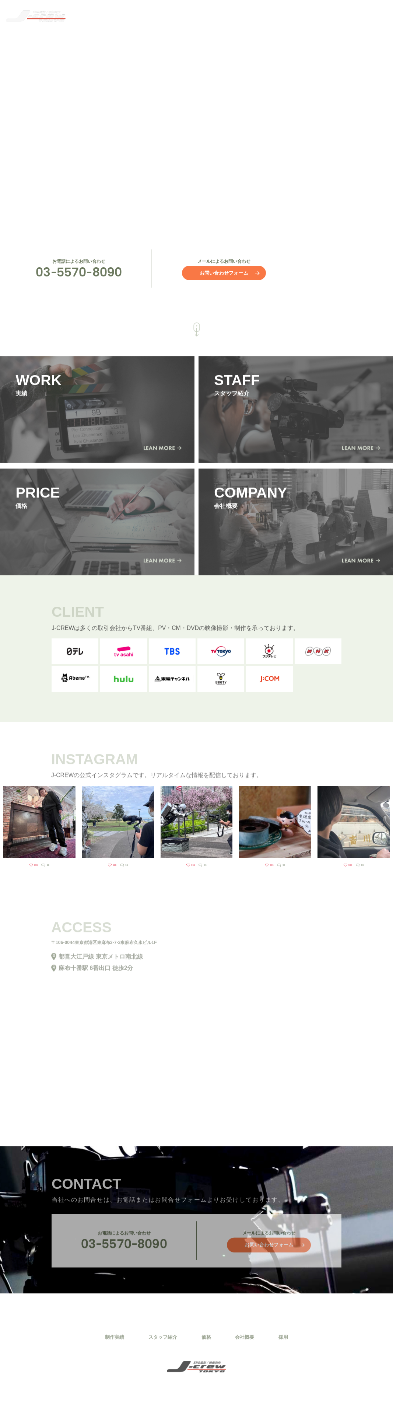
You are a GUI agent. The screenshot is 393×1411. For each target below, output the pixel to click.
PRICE (286, 16)
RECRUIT (374, 16)
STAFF (250, 16)
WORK (214, 16)
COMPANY (328, 16)
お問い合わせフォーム (224, 273)
